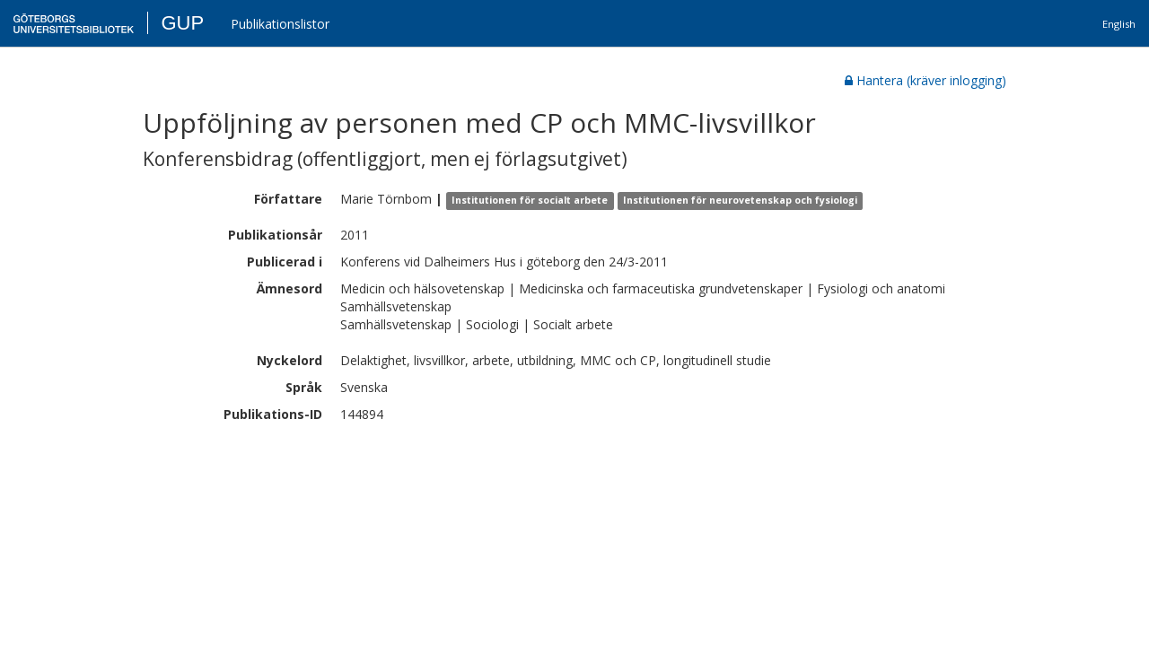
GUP (182, 23)
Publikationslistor (280, 23)
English (1119, 24)
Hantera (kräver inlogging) (925, 80)
